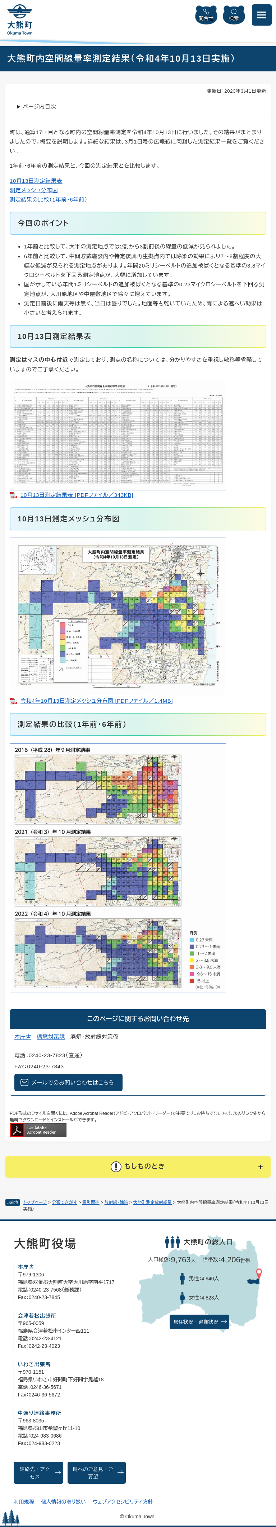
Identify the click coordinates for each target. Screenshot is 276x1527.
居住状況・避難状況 (195, 1322)
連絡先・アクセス (35, 1472)
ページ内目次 (39, 106)
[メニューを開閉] (262, 15)
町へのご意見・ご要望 (93, 1472)
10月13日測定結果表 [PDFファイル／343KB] (76, 495)
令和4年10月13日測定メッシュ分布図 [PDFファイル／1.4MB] (96, 701)
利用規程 (24, 1502)
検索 (234, 18)
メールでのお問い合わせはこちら (73, 1083)
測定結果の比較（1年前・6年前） (48, 200)
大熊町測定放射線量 (152, 1202)
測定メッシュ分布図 (34, 190)
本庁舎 (22, 1037)
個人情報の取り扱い (63, 1502)
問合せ (206, 18)
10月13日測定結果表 (36, 181)
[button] (138, 1167)
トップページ (35, 1202)
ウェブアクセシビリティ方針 (123, 1502)
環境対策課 (51, 1037)
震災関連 (91, 1202)
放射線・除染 (116, 1202)
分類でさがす (64, 1202)
